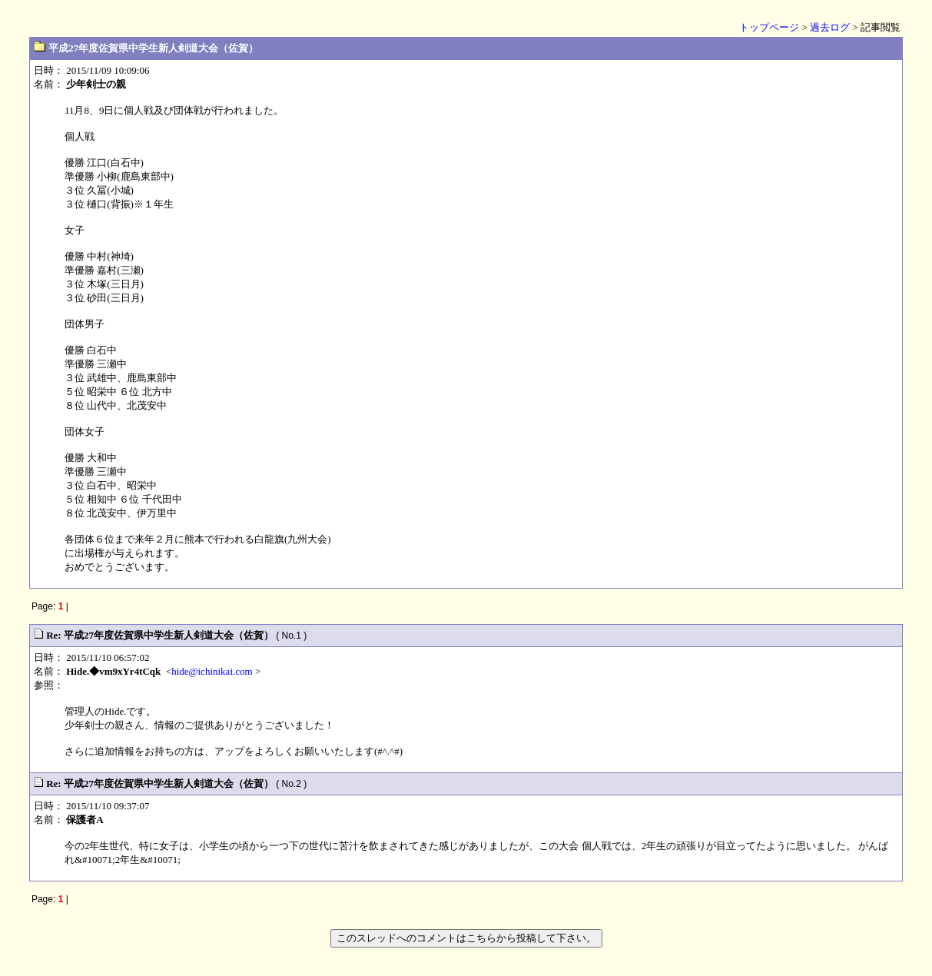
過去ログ (830, 27)
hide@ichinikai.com (211, 671)
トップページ (769, 27)
